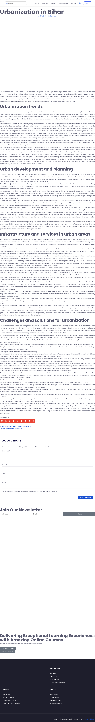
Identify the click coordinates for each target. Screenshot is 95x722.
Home (37, 3)
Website (4, 483)
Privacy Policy (54, 679)
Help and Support (56, 704)
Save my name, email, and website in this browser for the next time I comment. (30, 492)
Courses (45, 3)
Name (4, 465)
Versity (73, 3)
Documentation (55, 701)
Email (4, 474)
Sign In (88, 3)
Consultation (63, 3)
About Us (53, 673)
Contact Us (53, 676)
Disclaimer (6, 694)
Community (54, 694)
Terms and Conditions (57, 683)
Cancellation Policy (9, 701)
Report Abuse (54, 697)
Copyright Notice (8, 697)
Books (53, 3)
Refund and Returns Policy (11, 704)
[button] (2, 421)
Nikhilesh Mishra (88, 719)
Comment (6, 451)
